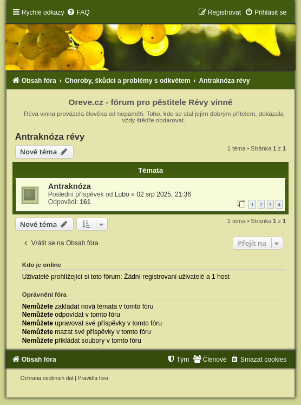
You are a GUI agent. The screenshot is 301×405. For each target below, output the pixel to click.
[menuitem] (78, 12)
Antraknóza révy (49, 136)
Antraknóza (69, 186)
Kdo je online (42, 265)
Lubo (122, 194)
